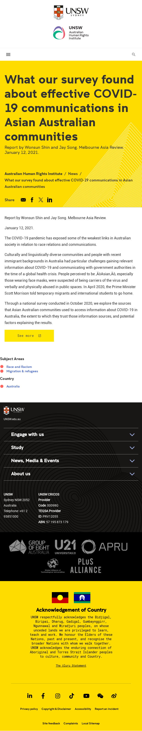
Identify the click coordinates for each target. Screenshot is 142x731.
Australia (13, 386)
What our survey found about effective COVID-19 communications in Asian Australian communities (69, 183)
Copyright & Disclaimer (56, 709)
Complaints (71, 723)
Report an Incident (106, 709)
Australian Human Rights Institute (33, 173)
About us (20, 473)
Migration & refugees (22, 371)
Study (17, 447)
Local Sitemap (91, 723)
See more (25, 335)
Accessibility (83, 709)
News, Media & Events (35, 460)
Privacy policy (29, 709)
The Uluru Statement (71, 665)
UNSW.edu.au (14, 413)
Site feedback (51, 723)
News (73, 173)
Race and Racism (19, 367)
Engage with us (27, 434)
